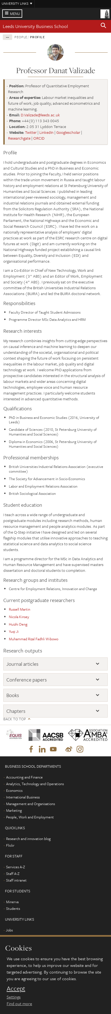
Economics (14, 790)
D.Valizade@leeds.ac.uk (40, 115)
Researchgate (19, 138)
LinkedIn (46, 132)
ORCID (38, 138)
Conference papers (26, 679)
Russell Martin (19, 609)
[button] (103, 26)
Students (13, 908)
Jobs (9, 930)
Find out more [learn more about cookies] (19, 1003)
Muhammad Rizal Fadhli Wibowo (33, 639)
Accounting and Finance (24, 777)
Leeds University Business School (35, 26)
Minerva (12, 902)
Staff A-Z (12, 873)
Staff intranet (16, 880)
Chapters (15, 711)
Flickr (10, 845)
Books (12, 695)
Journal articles (22, 663)
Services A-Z (15, 867)
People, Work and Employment (30, 817)
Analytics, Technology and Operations (35, 784)
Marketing (14, 810)
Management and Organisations (30, 803)
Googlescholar (68, 132)
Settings (14, 997)
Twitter (31, 132)
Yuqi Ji (14, 631)
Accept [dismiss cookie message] (16, 988)
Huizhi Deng (18, 624)
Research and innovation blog (28, 838)
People (20, 36)
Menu (15, 13)
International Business (23, 797)
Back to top (14, 719)
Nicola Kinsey (19, 616)
